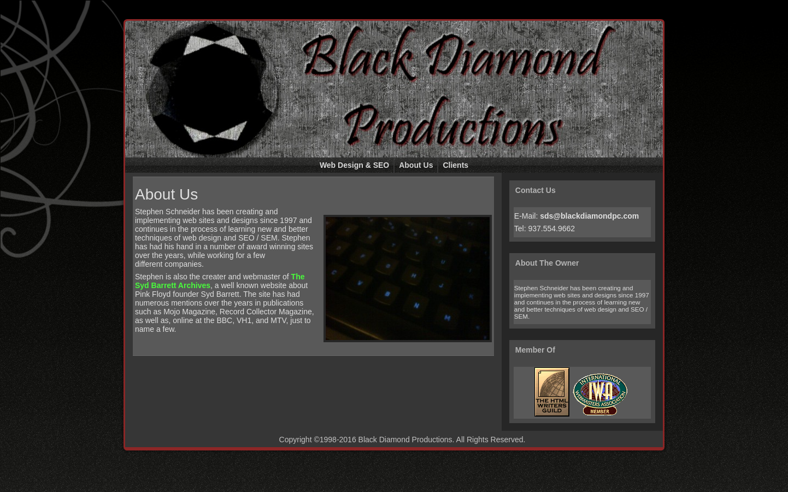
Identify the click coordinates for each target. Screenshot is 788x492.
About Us (166, 194)
